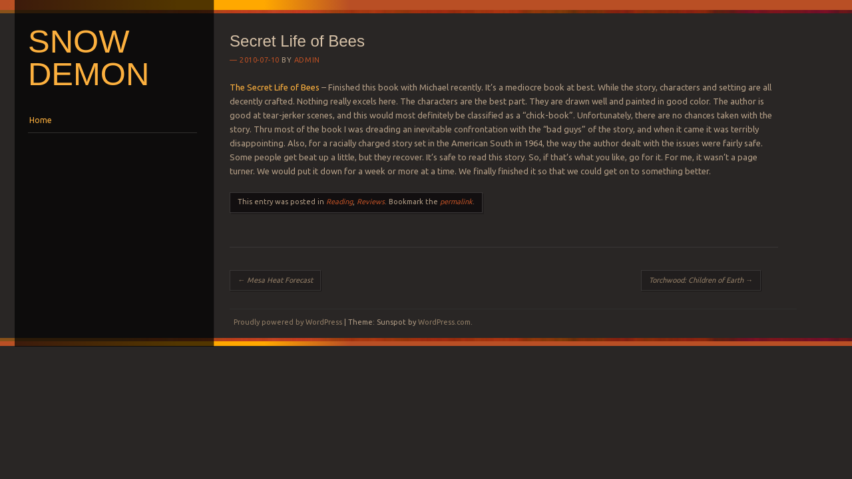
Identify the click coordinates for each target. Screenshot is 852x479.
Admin (307, 60)
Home (40, 120)
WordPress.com (444, 322)
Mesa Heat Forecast (275, 280)
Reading (339, 202)
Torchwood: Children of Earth (701, 280)
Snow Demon (88, 57)
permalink (456, 202)
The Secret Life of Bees (275, 87)
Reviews (371, 202)
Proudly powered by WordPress (288, 322)
